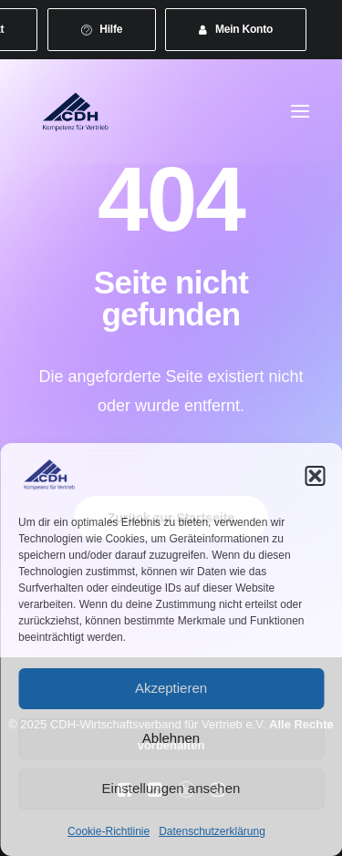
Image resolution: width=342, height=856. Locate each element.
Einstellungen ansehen (171, 788)
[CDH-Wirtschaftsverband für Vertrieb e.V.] (76, 111)
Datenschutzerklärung (212, 831)
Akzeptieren (171, 688)
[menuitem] (102, 29)
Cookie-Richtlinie (108, 831)
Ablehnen (171, 738)
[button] (315, 476)
